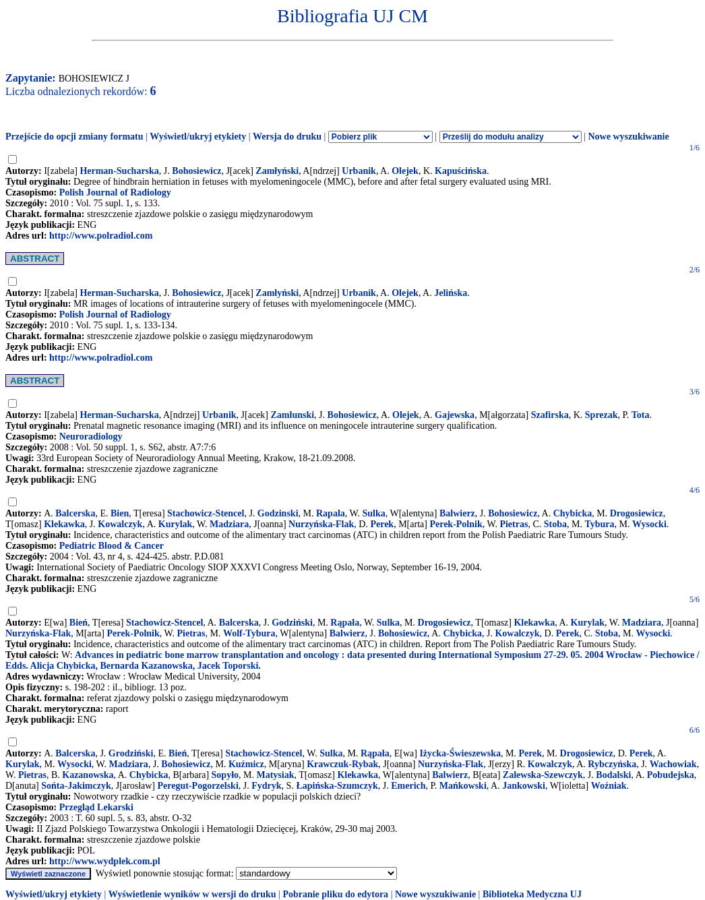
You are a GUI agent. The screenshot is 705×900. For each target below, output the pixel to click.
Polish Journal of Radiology (115, 192)
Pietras (513, 524)
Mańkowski (463, 786)
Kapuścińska (461, 171)
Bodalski (613, 775)
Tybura (599, 524)
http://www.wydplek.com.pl (104, 861)
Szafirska (550, 415)
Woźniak (609, 786)
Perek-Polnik (455, 524)
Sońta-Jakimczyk (76, 786)
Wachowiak (673, 764)
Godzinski (278, 513)
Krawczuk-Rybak (342, 764)
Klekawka (64, 524)
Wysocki (649, 524)
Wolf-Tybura (249, 633)
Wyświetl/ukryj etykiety (198, 136)
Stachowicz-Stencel (205, 513)
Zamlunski (293, 415)
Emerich (408, 786)
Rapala (330, 513)
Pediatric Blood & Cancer (111, 546)
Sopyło (225, 775)
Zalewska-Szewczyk (543, 775)
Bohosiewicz (196, 171)
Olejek (405, 171)
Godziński (292, 623)
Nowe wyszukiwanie (628, 136)
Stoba (555, 524)
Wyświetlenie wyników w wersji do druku (192, 894)
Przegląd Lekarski (96, 807)
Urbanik (359, 171)
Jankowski (523, 786)
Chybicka (572, 513)
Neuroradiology (91, 436)
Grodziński (131, 753)
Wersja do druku (287, 136)
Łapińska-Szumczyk (336, 786)
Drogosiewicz (636, 513)
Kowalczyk (120, 524)
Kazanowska (87, 775)
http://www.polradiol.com (100, 236)
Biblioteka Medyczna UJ (532, 894)
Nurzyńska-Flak (321, 524)
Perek (382, 524)
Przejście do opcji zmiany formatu (74, 136)
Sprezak (601, 415)
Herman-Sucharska (119, 171)
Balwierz (457, 513)
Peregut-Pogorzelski (198, 786)
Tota (641, 415)
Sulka (373, 513)
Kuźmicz (246, 764)
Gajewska (454, 415)
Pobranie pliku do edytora (335, 894)
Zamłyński (277, 171)
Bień (78, 623)
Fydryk (266, 786)
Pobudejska (670, 775)
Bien (120, 513)
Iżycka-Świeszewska (460, 753)
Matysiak (275, 775)
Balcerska (75, 513)
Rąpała (344, 623)
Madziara (229, 524)
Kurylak (175, 524)
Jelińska (450, 293)
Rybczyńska (612, 764)
